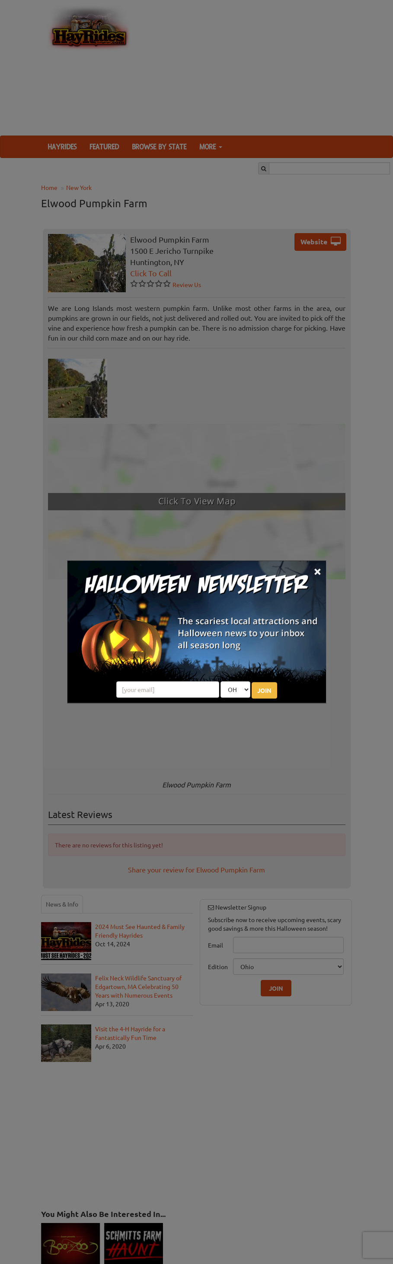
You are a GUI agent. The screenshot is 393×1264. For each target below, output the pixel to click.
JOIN (264, 691)
